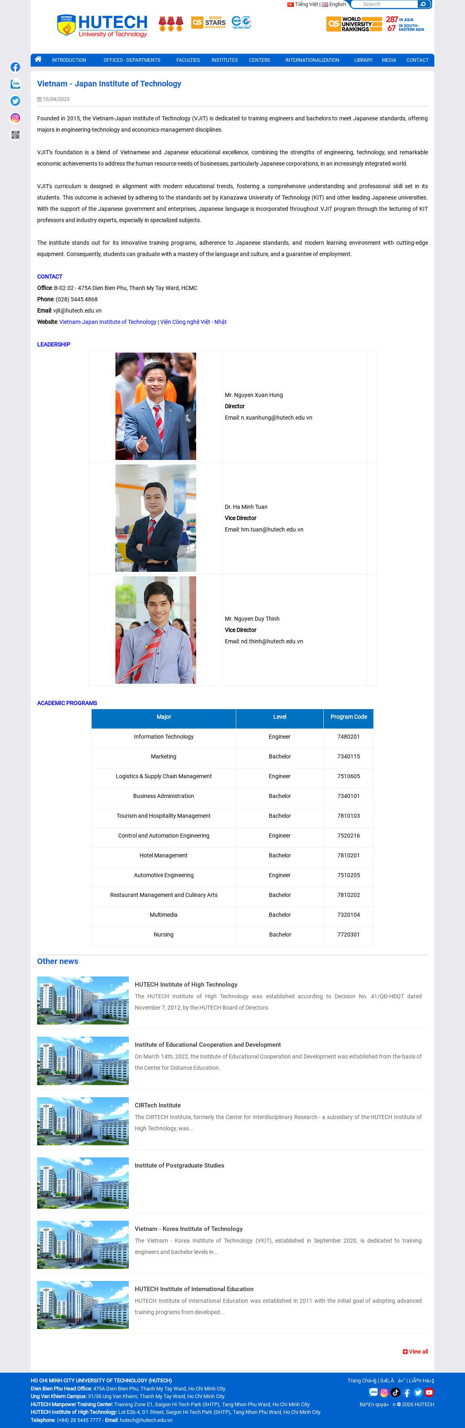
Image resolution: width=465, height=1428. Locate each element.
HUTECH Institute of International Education (194, 1289)
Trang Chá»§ (362, 1381)
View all (415, 1351)
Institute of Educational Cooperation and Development (208, 1044)
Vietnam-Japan (78, 322)
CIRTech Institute (158, 1105)
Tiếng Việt (306, 4)
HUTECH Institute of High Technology (186, 984)
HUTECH (424, 1404)
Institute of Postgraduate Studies (179, 1165)
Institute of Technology (127, 322)
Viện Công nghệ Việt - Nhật (193, 322)
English (337, 4)
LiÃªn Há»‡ (421, 1381)
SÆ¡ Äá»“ (392, 1381)
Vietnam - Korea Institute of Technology (189, 1229)
